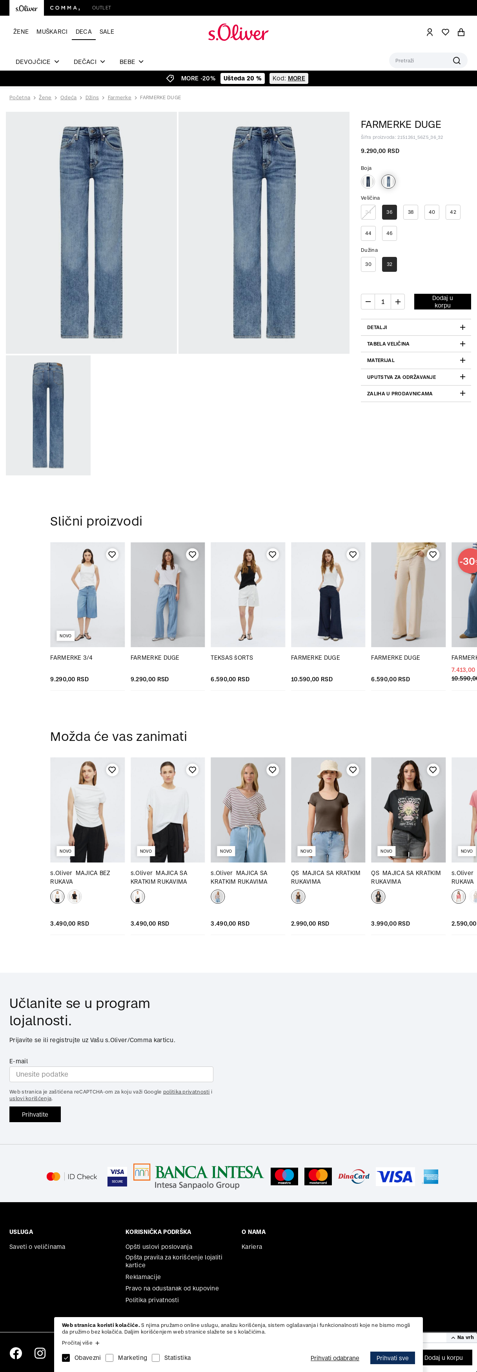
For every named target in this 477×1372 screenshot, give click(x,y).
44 (368, 233)
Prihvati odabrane (335, 1358)
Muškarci (51, 31)
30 (368, 264)
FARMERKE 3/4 (71, 657)
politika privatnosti (186, 1091)
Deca (84, 31)
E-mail (18, 1061)
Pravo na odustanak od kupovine (172, 1288)
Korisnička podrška (158, 1232)
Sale (107, 31)
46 (389, 233)
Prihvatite (35, 1114)
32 (390, 264)
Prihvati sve (393, 1358)
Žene (21, 31)
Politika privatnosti (152, 1300)
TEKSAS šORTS (232, 657)
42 (453, 212)
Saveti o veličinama (37, 1246)
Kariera (252, 1246)
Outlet (101, 7)
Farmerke (119, 97)
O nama (254, 1232)
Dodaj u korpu (443, 1357)
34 (368, 212)
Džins (92, 97)
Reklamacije (143, 1277)
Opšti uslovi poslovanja (159, 1246)
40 (432, 212)
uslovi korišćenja (30, 1098)
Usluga (21, 1232)
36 (389, 212)
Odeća (68, 97)
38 (411, 212)
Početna (19, 98)
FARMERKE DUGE (160, 97)
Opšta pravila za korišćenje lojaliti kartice (174, 1261)
